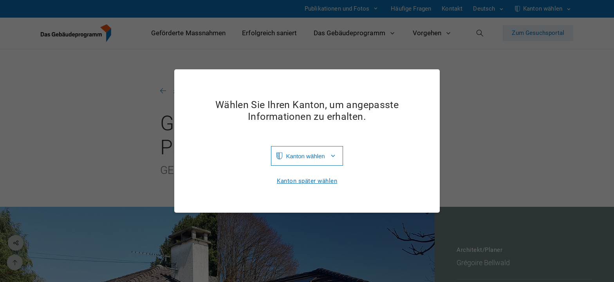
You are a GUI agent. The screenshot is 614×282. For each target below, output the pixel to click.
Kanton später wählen (307, 181)
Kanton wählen (305, 156)
